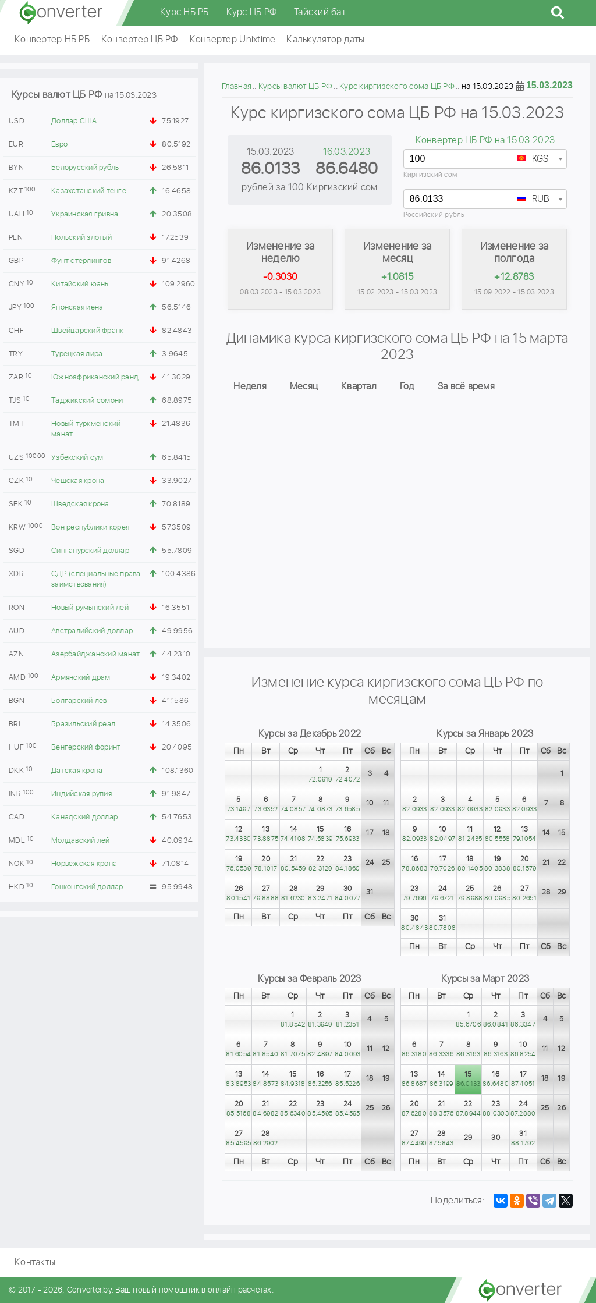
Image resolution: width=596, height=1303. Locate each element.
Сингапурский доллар (90, 550)
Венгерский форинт (85, 747)
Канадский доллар (84, 817)
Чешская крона (77, 481)
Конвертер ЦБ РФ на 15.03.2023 (485, 140)
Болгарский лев (79, 700)
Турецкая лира (76, 354)
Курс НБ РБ (184, 12)
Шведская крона (80, 504)
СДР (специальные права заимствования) (96, 579)
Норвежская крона (84, 863)
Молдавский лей (80, 840)
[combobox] (539, 159)
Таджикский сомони (87, 400)
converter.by (61, 13)
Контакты (35, 1262)
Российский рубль (434, 215)
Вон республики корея (90, 527)
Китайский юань (80, 284)
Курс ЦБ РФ (251, 12)
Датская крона (76, 770)
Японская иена (77, 307)
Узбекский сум (77, 457)
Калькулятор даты (325, 40)
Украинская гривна (84, 214)
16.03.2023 (347, 152)
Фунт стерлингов (81, 261)
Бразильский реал (83, 724)
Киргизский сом (430, 175)
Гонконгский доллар (87, 887)
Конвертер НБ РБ (52, 40)
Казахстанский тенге (88, 191)
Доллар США (74, 121)
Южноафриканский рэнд (95, 377)
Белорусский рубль (85, 167)
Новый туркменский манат (85, 429)
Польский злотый (81, 237)
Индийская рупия (81, 794)
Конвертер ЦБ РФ (139, 40)
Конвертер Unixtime (232, 40)
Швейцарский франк (87, 330)
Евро (59, 144)
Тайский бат (320, 12)
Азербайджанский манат (95, 654)
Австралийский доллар (92, 631)
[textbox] (539, 159)
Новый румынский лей (90, 607)
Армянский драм (81, 677)
